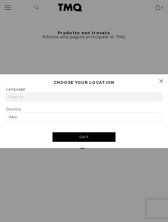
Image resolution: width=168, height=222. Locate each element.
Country (13, 109)
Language (15, 89)
